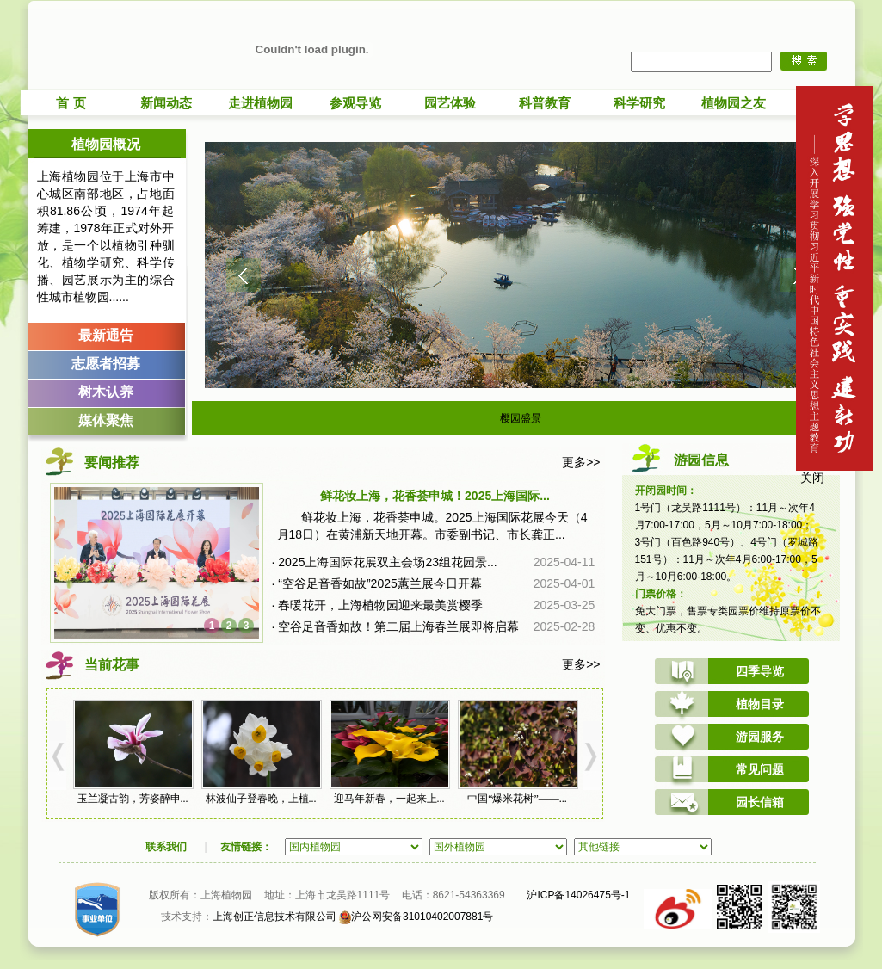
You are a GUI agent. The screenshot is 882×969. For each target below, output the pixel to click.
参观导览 (355, 103)
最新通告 (105, 335)
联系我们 (166, 847)
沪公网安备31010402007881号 (416, 916)
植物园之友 (733, 103)
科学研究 (639, 103)
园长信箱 (760, 802)
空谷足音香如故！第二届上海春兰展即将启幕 (398, 626)
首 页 (70, 103)
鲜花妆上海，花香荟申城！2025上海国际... (435, 496)
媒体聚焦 (105, 420)
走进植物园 (260, 103)
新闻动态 (166, 103)
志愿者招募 (105, 363)
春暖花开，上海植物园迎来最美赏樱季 (380, 605)
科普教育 (545, 103)
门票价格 (655, 594)
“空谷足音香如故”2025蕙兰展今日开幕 (379, 583)
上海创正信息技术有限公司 (274, 916)
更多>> (581, 462)
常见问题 (760, 769)
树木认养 (105, 392)
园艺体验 (450, 103)
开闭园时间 (661, 490)
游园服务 (760, 737)
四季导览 (760, 671)
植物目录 (760, 704)
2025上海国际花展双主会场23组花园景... (387, 562)
